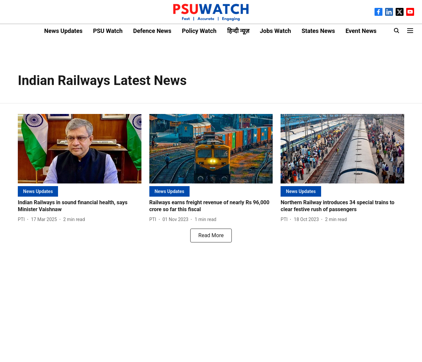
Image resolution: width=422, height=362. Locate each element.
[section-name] (38, 191)
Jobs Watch (275, 30)
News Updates (63, 30)
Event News (361, 30)
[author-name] (22, 219)
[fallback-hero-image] (79, 148)
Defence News (152, 30)
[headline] (79, 206)
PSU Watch (108, 30)
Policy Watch (199, 30)
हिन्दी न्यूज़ (238, 30)
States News (318, 30)
